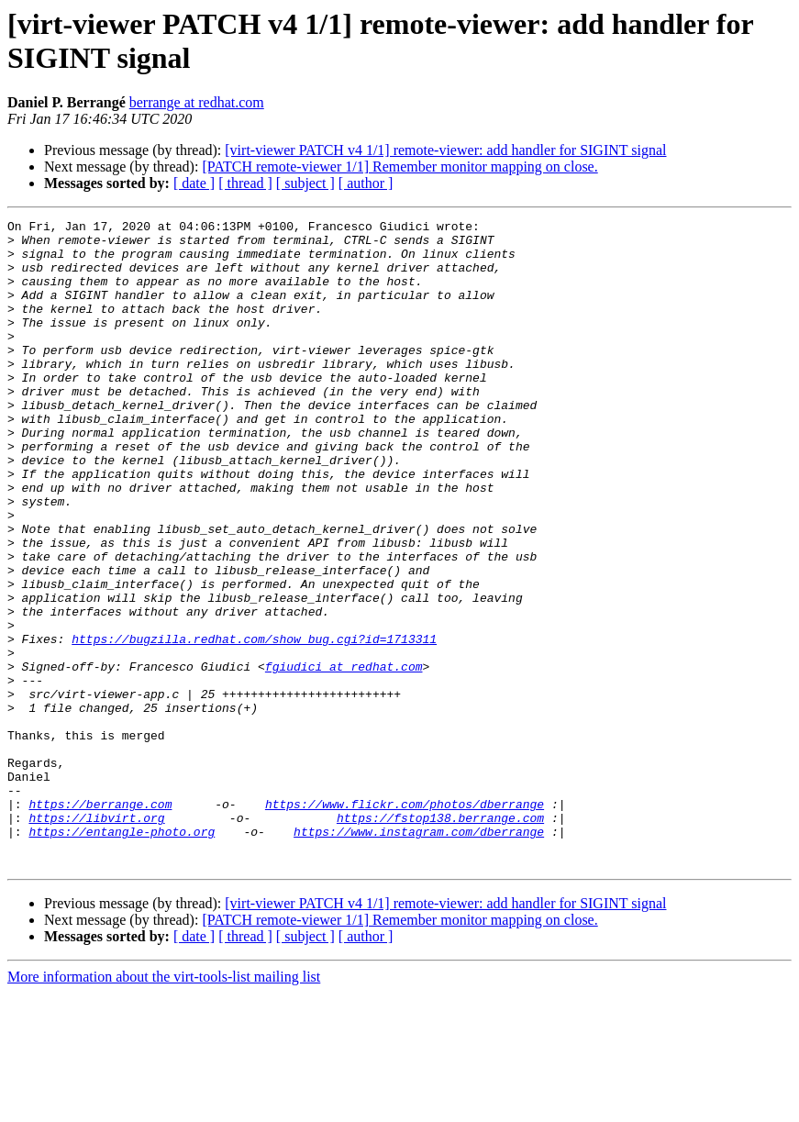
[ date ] (194, 183)
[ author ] (366, 183)
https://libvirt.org (96, 938)
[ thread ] (245, 183)
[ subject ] (305, 183)
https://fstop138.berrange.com (440, 938)
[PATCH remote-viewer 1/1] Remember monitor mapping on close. (399, 166)
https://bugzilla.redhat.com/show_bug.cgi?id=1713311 (254, 724)
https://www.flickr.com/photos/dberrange (404, 922)
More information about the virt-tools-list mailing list (163, 1106)
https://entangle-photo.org (121, 955)
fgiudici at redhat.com (344, 757)
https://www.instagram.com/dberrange (419, 955)
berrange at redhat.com (196, 102)
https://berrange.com (100, 922)
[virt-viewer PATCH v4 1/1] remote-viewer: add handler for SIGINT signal (445, 150)
